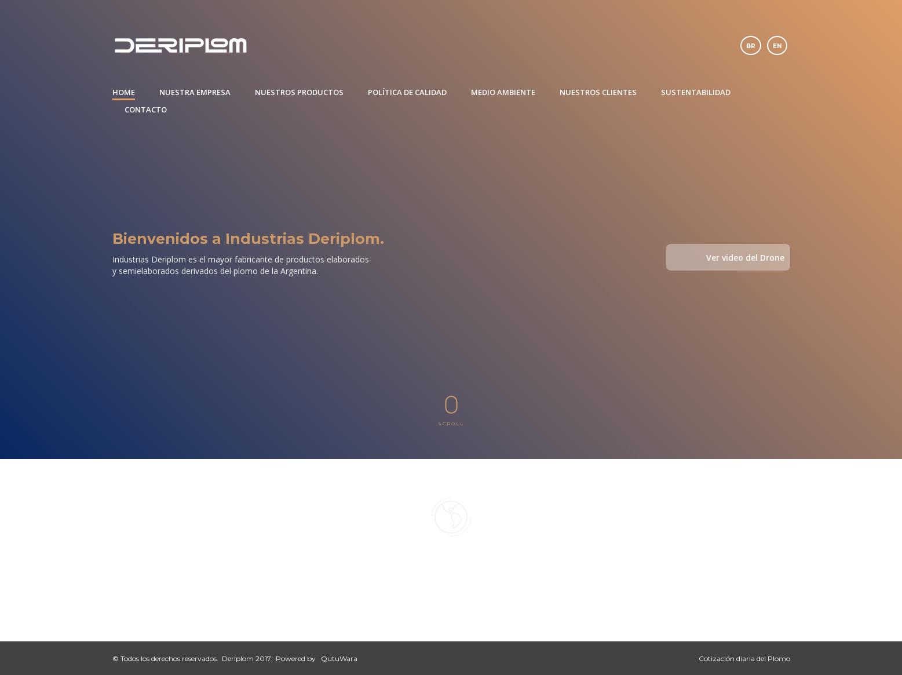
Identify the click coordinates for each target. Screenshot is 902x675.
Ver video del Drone (745, 257)
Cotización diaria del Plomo (744, 658)
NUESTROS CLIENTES (598, 92)
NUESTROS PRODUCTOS (299, 92)
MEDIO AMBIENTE (503, 92)
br (750, 46)
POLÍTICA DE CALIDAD (407, 92)
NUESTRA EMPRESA (195, 92)
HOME (123, 92)
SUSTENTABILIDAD (696, 92)
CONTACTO (146, 109)
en (777, 46)
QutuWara (339, 658)
